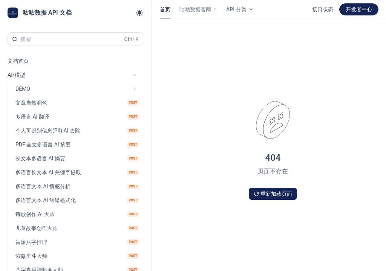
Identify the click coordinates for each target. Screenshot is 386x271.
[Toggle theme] (139, 12)
